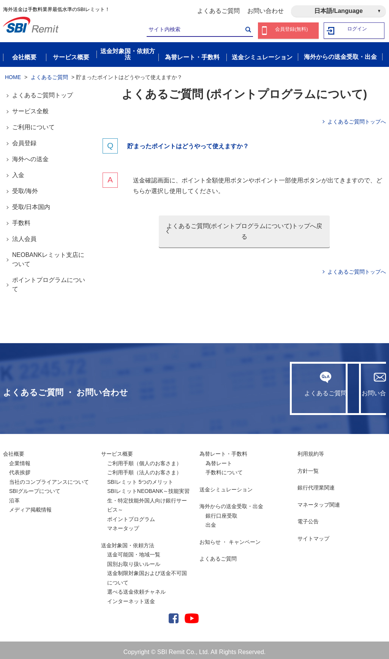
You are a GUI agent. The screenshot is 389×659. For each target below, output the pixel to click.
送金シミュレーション (226, 486)
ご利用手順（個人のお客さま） (144, 459)
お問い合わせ (265, 11)
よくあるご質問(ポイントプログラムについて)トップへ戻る (244, 227)
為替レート (219, 459)
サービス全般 (30, 108)
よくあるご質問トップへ (356, 118)
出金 (211, 521)
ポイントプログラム (131, 515)
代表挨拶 (19, 469)
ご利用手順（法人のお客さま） (144, 469)
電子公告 (308, 518)
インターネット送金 (131, 597)
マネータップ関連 (318, 501)
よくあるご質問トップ (42, 92)
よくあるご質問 (218, 11)
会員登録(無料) (291, 30)
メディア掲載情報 (30, 506)
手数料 (21, 219)
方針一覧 (308, 467)
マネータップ (123, 525)
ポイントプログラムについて (48, 281)
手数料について (224, 469)
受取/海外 (25, 187)
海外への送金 (30, 155)
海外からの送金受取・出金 (231, 503)
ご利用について (33, 123)
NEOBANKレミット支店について (48, 256)
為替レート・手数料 (223, 450)
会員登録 (24, 139)
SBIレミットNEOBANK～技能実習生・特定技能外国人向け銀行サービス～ (148, 497)
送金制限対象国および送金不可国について (147, 574)
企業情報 (19, 459)
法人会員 (24, 235)
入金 (18, 171)
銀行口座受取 (221, 512)
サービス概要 (117, 450)
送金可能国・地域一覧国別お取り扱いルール (133, 556)
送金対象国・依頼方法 (127, 542)
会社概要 (13, 450)
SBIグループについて (34, 488)
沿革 (14, 497)
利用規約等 (310, 450)
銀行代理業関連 (316, 484)
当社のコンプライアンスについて (49, 478)
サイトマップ (313, 535)
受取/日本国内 (31, 203)
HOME (13, 73)
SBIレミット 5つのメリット (140, 478)
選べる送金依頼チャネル (136, 588)
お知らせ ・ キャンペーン (230, 538)
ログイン (357, 30)
